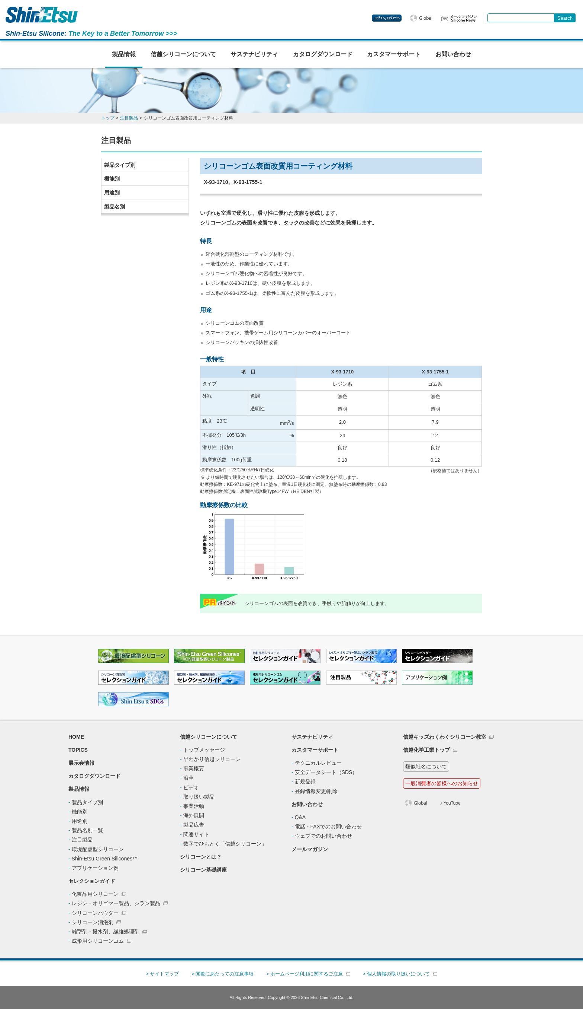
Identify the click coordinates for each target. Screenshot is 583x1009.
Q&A (300, 817)
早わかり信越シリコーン (212, 759)
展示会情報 (81, 763)
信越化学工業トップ (426, 750)
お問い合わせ (453, 54)
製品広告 (193, 825)
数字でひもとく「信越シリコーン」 (225, 844)
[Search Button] (565, 17)
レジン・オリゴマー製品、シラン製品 (116, 903)
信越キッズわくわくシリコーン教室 (444, 737)
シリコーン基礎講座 (203, 870)
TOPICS (78, 750)
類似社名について (426, 767)
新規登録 (305, 781)
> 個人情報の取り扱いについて (396, 974)
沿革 (188, 778)
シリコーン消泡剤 (92, 922)
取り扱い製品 (199, 797)
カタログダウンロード (322, 54)
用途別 (112, 192)
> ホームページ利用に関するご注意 (304, 974)
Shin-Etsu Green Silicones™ (105, 859)
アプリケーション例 (95, 868)
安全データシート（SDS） (326, 772)
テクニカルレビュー (318, 763)
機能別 (112, 179)
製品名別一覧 (87, 830)
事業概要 (193, 768)
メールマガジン (310, 849)
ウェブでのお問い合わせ (323, 836)
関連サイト (196, 834)
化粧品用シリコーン (95, 894)
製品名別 (114, 207)
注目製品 (82, 840)
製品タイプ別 (119, 165)
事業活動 (193, 806)
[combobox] (520, 17)
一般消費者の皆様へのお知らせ (441, 783)
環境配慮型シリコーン (98, 849)
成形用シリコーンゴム (98, 941)
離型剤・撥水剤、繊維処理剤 (105, 932)
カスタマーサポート (394, 54)
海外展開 (193, 815)
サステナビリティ (254, 54)
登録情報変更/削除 (316, 791)
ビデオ (191, 787)
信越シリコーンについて (183, 54)
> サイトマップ (162, 974)
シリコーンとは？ (201, 857)
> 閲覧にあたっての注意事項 (222, 974)
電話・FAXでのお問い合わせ (328, 827)
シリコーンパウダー (95, 913)
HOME (76, 737)
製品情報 (124, 54)
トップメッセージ (204, 750)
